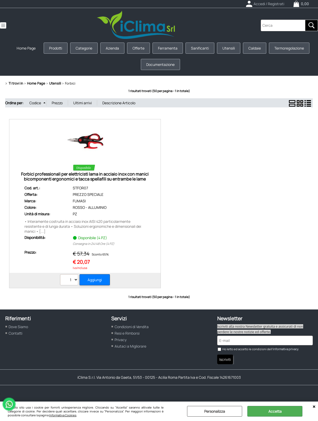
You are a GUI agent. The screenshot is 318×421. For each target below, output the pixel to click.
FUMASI (79, 200)
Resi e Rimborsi (127, 333)
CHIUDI (314, 406)
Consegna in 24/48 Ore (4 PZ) (93, 243)
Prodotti (55, 48)
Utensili (228, 48)
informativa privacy (286, 349)
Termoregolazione (289, 48)
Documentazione (160, 64)
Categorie (84, 48)
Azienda (112, 48)
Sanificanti (200, 48)
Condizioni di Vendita (132, 326)
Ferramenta (167, 48)
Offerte (138, 48)
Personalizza (214, 411)
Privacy (121, 339)
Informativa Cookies (62, 415)
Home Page (26, 48)
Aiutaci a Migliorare (130, 346)
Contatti (15, 333)
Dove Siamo (18, 326)
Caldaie (254, 48)
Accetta (275, 411)
